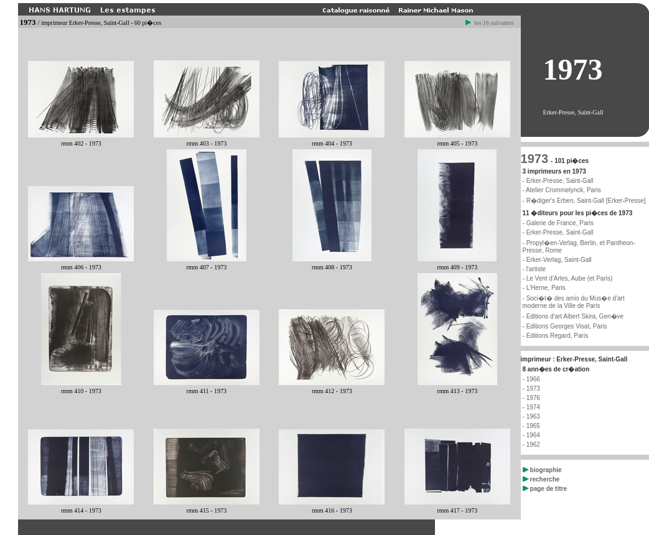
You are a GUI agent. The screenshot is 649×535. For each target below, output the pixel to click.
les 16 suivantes (489, 22)
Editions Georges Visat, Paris (566, 326)
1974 (533, 407)
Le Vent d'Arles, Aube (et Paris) (569, 278)
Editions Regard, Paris (557, 335)
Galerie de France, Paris (560, 223)
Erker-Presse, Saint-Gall (560, 232)
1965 (533, 425)
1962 (533, 444)
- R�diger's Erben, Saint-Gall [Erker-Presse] (584, 200)
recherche (541, 479)
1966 (533, 379)
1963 (533, 416)
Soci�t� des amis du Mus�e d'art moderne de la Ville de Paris (574, 302)
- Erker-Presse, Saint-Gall (558, 180)
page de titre (545, 488)
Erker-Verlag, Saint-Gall (559, 259)
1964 (533, 435)
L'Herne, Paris (546, 287)
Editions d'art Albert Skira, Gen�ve (574, 316)
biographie (542, 470)
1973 (535, 158)
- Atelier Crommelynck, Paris (562, 190)
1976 (533, 397)
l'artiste (536, 269)
